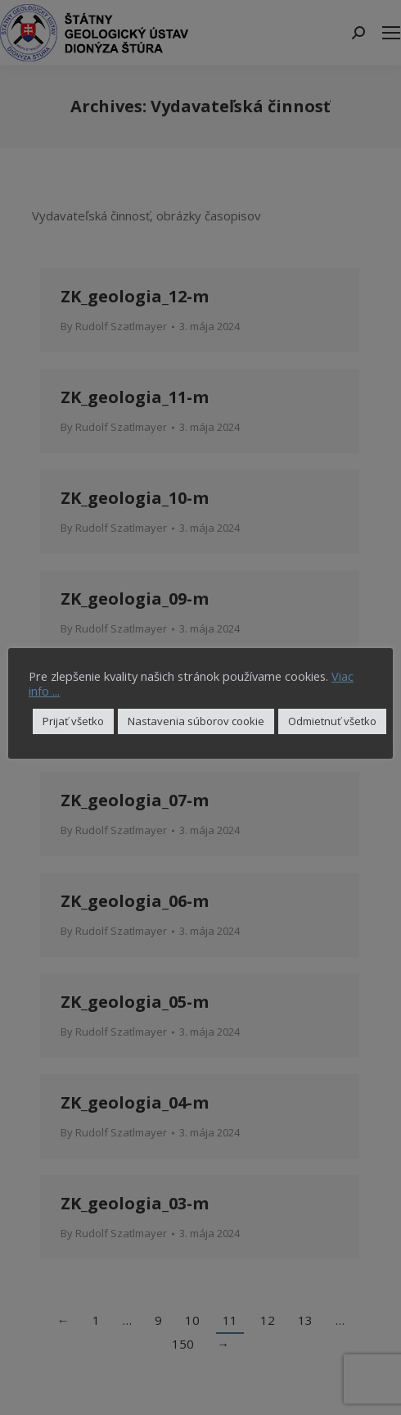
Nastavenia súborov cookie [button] (196, 721)
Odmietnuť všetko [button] (332, 721)
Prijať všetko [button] (73, 721)
